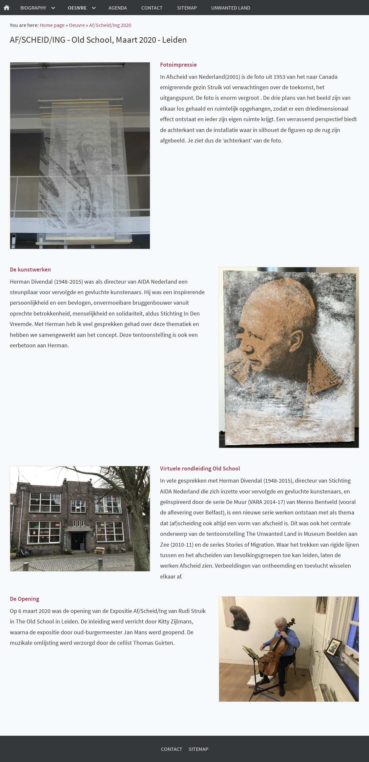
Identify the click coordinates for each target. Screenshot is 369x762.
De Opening (24, 598)
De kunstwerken (30, 269)
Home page (52, 25)
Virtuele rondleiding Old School (200, 468)
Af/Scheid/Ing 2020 (110, 25)
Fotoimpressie (178, 64)
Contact (171, 749)
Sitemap (198, 749)
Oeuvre (77, 25)
